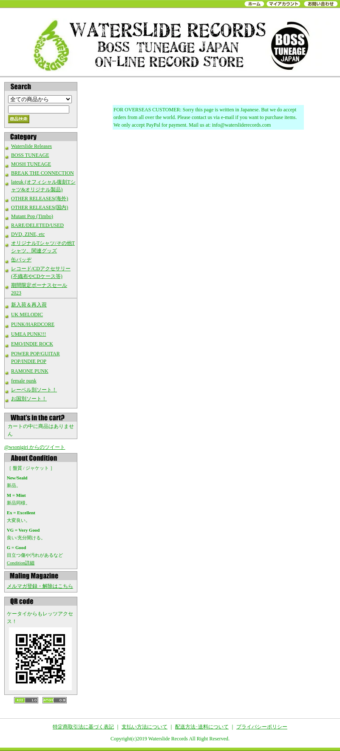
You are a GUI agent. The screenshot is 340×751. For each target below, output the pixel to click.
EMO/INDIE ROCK (32, 344)
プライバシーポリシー (261, 727)
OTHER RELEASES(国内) (39, 207)
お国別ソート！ (29, 399)
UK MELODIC (27, 314)
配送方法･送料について (202, 727)
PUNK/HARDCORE (32, 324)
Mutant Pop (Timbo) (32, 216)
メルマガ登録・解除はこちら (40, 586)
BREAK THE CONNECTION (42, 173)
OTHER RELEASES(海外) (39, 198)
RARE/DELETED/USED (37, 225)
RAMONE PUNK (29, 371)
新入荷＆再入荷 (29, 305)
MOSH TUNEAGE (31, 164)
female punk (24, 381)
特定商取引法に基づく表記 (83, 727)
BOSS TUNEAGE (30, 155)
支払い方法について (144, 727)
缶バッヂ (21, 260)
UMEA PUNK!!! (28, 334)
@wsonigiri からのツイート (34, 447)
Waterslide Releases (31, 146)
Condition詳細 (20, 562)
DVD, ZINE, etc (28, 234)
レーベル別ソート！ (34, 390)
